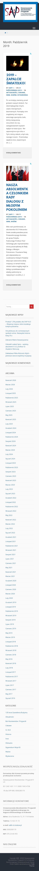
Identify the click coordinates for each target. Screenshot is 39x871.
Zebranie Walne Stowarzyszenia (17, 340)
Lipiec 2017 (10, 685)
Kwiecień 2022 (11, 520)
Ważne (14, 95)
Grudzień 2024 (11, 428)
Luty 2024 (9, 454)
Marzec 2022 (10, 524)
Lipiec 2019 (10, 624)
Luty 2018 (9, 668)
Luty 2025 (9, 424)
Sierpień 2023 (10, 472)
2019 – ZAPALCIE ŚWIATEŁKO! (15, 79)
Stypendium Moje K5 (13, 747)
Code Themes (31, 865)
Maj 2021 (9, 567)
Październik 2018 (12, 646)
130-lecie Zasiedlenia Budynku (16, 712)
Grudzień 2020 (11, 581)
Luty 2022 (9, 528)
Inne (8, 95)
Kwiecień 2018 (11, 663)
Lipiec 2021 (10, 559)
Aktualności (11, 92)
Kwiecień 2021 (11, 572)
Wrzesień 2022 (11, 511)
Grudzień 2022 (11, 498)
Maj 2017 (9, 694)
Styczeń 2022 (10, 533)
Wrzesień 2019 (11, 615)
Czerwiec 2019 (11, 628)
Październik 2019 (12, 611)
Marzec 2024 (10, 450)
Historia (8, 734)
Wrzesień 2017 (11, 681)
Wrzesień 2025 (11, 402)
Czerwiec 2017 (11, 689)
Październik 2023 (12, 467)
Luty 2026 (9, 389)
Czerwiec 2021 (11, 563)
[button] (34, 28)
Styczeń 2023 (10, 493)
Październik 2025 (12, 398)
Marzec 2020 (10, 594)
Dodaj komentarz (13, 153)
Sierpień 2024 (10, 441)
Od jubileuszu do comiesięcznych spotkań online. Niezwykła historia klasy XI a (18, 333)
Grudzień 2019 (11, 602)
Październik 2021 (12, 546)
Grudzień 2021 (11, 537)
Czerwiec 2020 (11, 589)
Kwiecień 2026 (11, 380)
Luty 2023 (9, 489)
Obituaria (9, 743)
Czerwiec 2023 (11, 476)
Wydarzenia (22, 95)
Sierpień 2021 (10, 554)
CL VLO (8, 730)
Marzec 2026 (10, 384)
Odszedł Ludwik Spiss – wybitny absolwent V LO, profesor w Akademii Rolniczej (17, 346)
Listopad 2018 (11, 642)
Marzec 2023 (10, 485)
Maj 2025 (9, 415)
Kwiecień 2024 (11, 445)
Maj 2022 (9, 515)
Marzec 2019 (10, 637)
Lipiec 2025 (10, 406)
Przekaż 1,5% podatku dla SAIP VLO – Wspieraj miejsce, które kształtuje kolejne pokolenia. (18, 324)
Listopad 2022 (11, 502)
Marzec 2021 (10, 576)
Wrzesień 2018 (11, 650)
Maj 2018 (9, 659)
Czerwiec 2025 (11, 411)
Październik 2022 (12, 506)
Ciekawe (21, 92)
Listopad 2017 (11, 672)
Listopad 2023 (11, 463)
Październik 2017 (12, 676)
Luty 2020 (9, 598)
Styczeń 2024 (10, 459)
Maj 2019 (9, 633)
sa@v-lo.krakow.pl (15, 825)
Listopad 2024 (11, 432)
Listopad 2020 (11, 585)
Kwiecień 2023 (11, 480)
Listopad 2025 (11, 393)
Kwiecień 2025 (11, 419)
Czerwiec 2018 (11, 655)
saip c (11, 88)
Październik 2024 (12, 437)
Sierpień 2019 (10, 620)
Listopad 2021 (11, 541)
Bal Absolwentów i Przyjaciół (16, 721)
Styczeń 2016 (10, 698)
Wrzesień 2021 (11, 550)
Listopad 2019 (11, 607)
